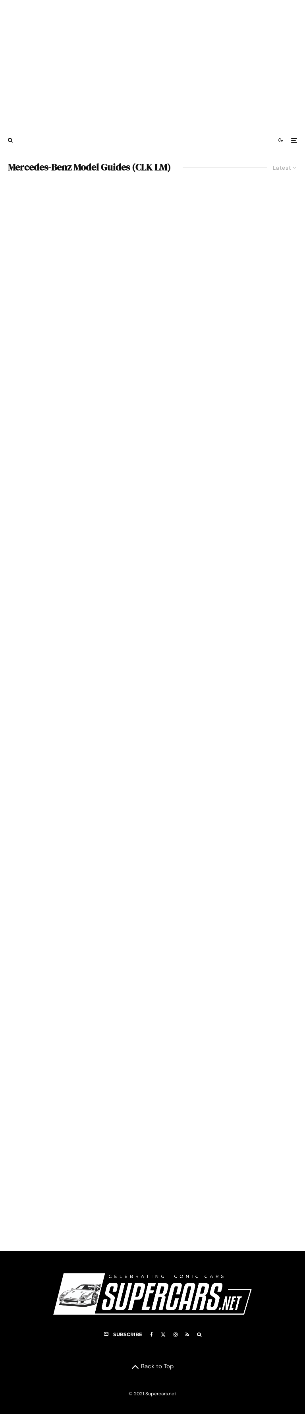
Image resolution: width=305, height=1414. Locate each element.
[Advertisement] (152, 64)
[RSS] (187, 1334)
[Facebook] (151, 1334)
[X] (163, 1334)
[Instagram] (175, 1334)
